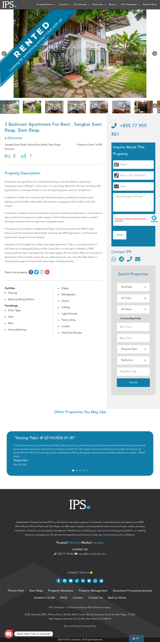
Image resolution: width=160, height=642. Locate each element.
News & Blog (149, 4)
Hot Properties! (130, 5)
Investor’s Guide (44, 597)
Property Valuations (60, 591)
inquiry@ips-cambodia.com (90, 553)
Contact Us (95, 597)
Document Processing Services (132, 591)
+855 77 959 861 (64, 553)
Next (155, 54)
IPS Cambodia (56, 607)
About (113, 5)
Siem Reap (54, 526)
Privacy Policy (89, 626)
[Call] (129, 259)
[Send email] (137, 259)
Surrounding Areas (129, 318)
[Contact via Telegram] (121, 259)
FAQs (63, 597)
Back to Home (117, 597)
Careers (78, 597)
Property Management (93, 591)
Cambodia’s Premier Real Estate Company (88, 607)
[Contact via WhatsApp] (113, 259)
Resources (99, 5)
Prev (5, 54)
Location (65, 5)
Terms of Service (72, 626)
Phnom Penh (36, 526)
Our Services (82, 5)
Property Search (46, 5)
